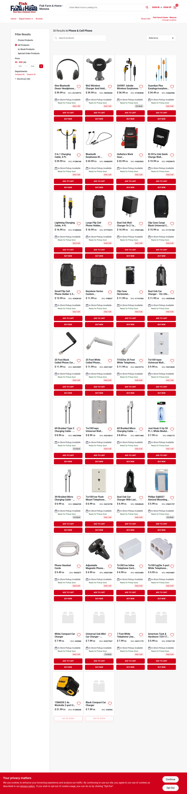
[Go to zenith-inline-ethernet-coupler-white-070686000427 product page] (161, 637)
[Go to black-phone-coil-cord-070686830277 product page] (68, 363)
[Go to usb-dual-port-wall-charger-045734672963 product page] (130, 226)
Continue (170, 779)
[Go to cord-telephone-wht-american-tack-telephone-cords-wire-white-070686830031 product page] (130, 637)
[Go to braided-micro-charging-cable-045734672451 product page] (68, 500)
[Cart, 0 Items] (174, 7)
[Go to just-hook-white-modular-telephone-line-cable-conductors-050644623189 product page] (161, 431)
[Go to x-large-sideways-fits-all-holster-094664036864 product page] (130, 294)
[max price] (32, 66)
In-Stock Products (26, 49)
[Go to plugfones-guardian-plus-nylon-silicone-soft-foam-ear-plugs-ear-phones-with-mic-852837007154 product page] (161, 89)
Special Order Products (29, 53)
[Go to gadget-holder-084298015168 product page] (99, 294)
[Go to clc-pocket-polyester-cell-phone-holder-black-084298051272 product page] (99, 226)
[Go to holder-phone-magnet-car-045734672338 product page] (99, 568)
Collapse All (19, 74)
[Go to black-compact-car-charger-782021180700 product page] (99, 697)
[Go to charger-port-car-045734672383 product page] (161, 294)
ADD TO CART (68, 113)
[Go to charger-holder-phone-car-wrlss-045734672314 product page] (99, 89)
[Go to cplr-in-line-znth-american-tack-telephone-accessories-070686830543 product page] (130, 568)
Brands (39, 19)
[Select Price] (41, 66)
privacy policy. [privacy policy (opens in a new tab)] (27, 786)
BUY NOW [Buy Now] (68, 119)
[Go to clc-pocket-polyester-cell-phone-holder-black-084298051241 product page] (68, 294)
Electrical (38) (23, 79)
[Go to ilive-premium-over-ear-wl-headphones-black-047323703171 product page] (68, 89)
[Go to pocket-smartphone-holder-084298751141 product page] (130, 157)
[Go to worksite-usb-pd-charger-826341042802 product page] (68, 697)
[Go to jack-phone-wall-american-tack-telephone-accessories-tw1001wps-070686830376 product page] (99, 431)
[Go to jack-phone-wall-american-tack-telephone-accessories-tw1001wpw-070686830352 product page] (161, 363)
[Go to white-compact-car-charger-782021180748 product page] (68, 637)
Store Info (145, 19)
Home (13, 19)
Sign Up (167, 7)
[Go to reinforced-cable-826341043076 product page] (68, 157)
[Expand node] (16, 78)
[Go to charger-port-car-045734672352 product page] (130, 500)
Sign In (155, 7)
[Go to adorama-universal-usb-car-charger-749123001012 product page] (99, 637)
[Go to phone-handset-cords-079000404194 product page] (68, 568)
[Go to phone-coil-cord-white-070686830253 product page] (99, 363)
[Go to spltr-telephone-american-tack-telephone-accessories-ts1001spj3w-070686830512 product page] (161, 568)
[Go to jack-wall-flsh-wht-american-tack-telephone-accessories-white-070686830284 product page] (99, 500)
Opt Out (171, 787)
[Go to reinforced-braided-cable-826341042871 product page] (68, 226)
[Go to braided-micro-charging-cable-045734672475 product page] (130, 431)
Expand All (31, 74)
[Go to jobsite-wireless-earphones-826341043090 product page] (130, 89)
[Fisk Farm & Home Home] (24, 7)
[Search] (147, 7)
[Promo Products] (16, 40)
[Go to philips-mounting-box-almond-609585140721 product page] (161, 500)
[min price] (20, 66)
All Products (23, 45)
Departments (25, 19)
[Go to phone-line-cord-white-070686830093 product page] (130, 363)
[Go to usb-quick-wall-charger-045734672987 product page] (161, 157)
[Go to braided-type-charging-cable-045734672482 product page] (68, 431)
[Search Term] (108, 7)
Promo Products (25, 40)
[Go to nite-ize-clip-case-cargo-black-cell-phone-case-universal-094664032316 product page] (161, 226)
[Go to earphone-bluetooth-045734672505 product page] (99, 157)
